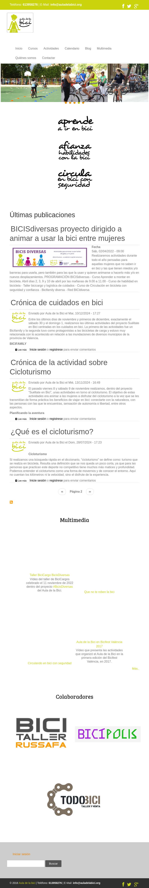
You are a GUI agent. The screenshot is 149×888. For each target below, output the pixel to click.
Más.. (135, 668)
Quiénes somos (25, 57)
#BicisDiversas (63, 586)
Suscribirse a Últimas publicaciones (11, 502)
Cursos (33, 48)
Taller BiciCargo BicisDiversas (50, 575)
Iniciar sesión (21, 854)
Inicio (18, 48)
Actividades (51, 48)
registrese (56, 349)
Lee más (22, 350)
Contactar (48, 57)
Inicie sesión (38, 349)
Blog (88, 48)
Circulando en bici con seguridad (49, 663)
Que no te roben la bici (99, 592)
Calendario (72, 48)
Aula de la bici (27, 882)
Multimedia (104, 48)
